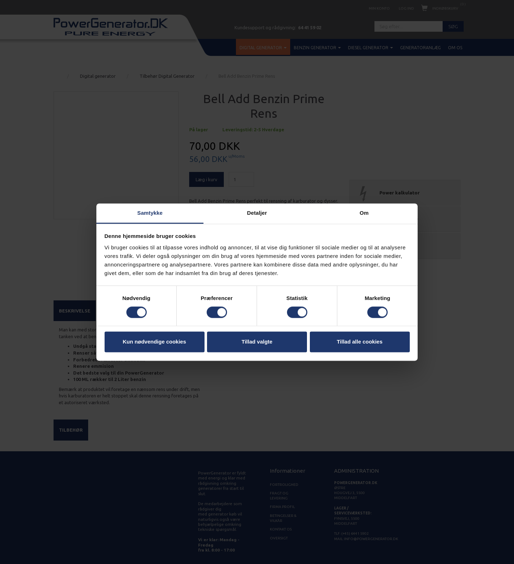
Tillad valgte (257, 342)
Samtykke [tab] (150, 213)
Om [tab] (363, 213)
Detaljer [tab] (257, 213)
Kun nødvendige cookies (154, 342)
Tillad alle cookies (359, 342)
